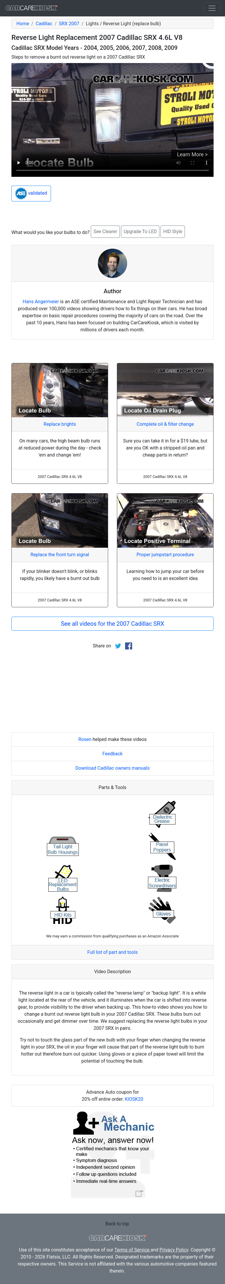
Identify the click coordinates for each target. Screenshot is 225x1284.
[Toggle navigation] (212, 8)
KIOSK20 (134, 1099)
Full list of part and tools (112, 952)
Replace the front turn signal (59, 554)
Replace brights (60, 424)
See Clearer (105, 231)
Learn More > (192, 154)
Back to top (117, 1224)
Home (22, 23)
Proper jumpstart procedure (165, 554)
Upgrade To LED (140, 231)
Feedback (113, 754)
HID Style (172, 231)
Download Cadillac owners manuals (112, 768)
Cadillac (44, 23)
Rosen (84, 739)
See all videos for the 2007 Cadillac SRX (112, 623)
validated (31, 193)
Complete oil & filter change (165, 424)
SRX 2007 (69, 23)
